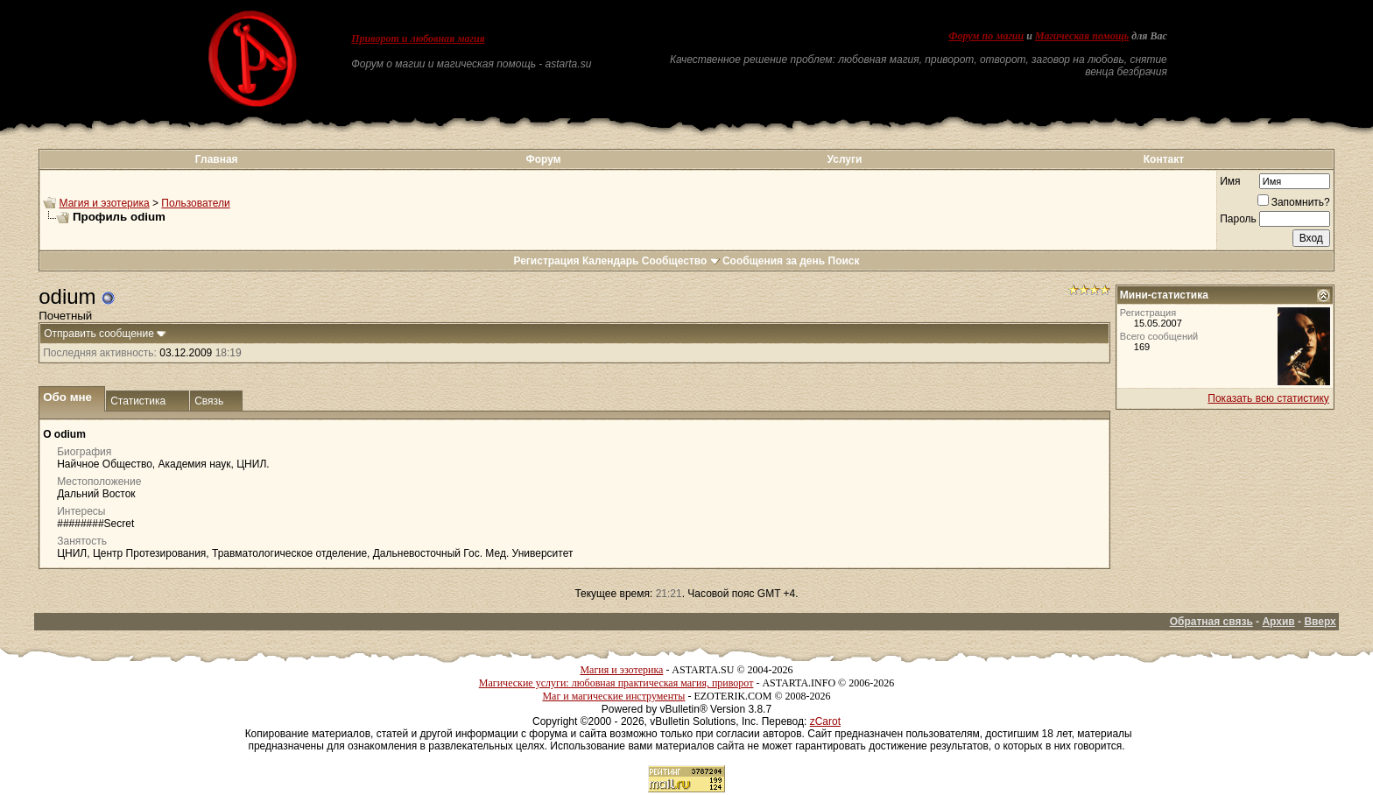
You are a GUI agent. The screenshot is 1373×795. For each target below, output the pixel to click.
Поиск (844, 261)
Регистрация (546, 261)
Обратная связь (1211, 622)
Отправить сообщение (99, 333)
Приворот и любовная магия (418, 38)
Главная (216, 159)
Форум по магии (986, 36)
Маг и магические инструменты (613, 696)
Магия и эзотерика (105, 203)
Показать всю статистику (1268, 398)
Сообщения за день (773, 261)
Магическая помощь (1082, 36)
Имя (1230, 181)
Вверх (1319, 622)
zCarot (825, 721)
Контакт (1164, 159)
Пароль (1238, 219)
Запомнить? (1293, 202)
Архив (1278, 622)
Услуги (845, 159)
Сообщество (681, 261)
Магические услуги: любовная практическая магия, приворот (616, 683)
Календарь (610, 261)
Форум (542, 159)
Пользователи (195, 203)
